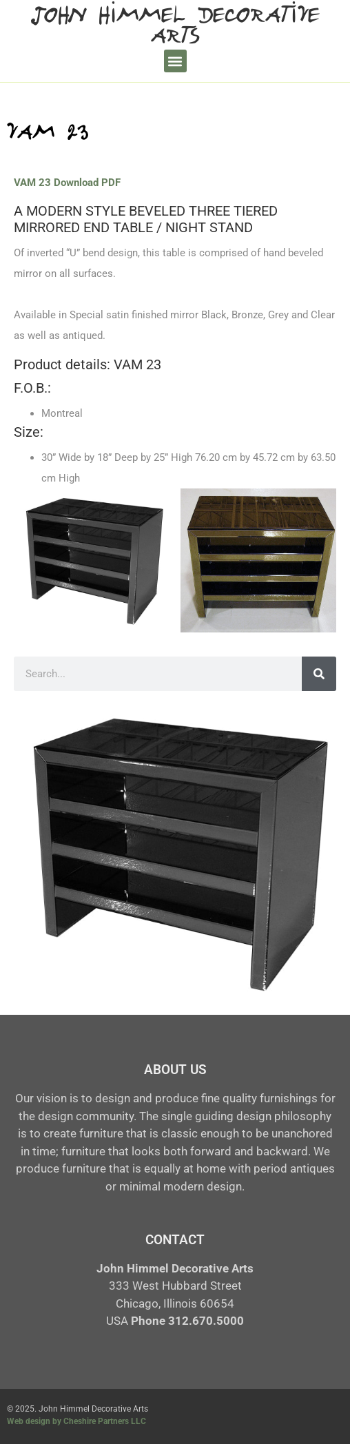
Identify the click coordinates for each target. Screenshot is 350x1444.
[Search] (319, 674)
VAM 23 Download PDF (67, 182)
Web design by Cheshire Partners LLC (76, 1421)
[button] (175, 61)
